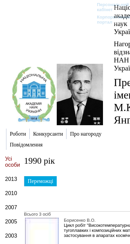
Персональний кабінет (109, 7)
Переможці (40, 181)
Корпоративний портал (109, 20)
